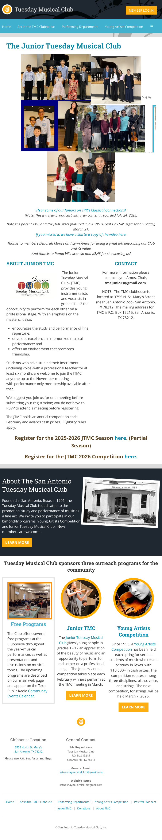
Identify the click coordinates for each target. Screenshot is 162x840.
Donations (83, 808)
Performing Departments (73, 802)
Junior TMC (81, 628)
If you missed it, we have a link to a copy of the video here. (81, 234)
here (120, 437)
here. (131, 456)
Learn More (17, 542)
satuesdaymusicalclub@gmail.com (81, 772)
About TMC (103, 808)
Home (10, 802)
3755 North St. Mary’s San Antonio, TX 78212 (28, 749)
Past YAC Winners (145, 802)
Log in (148, 10)
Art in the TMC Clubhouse (36, 802)
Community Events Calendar (27, 693)
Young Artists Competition (133, 631)
